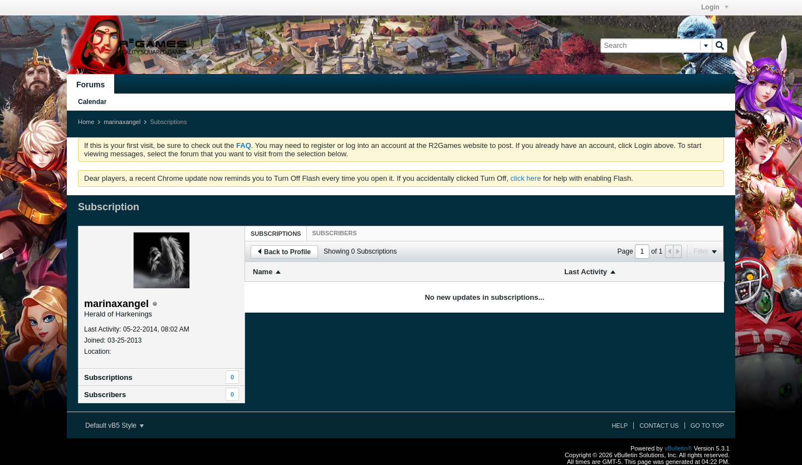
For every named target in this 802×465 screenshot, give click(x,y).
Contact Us (659, 425)
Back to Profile (284, 252)
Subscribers (105, 394)
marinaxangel (122, 121)
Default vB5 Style (114, 425)
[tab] (275, 233)
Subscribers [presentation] (334, 233)
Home (86, 121)
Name (262, 272)
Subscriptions (108, 377)
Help (620, 425)
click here (525, 178)
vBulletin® (678, 448)
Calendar (92, 102)
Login (714, 7)
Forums (90, 84)
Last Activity (585, 272)
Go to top (707, 425)
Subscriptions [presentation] (276, 233)
